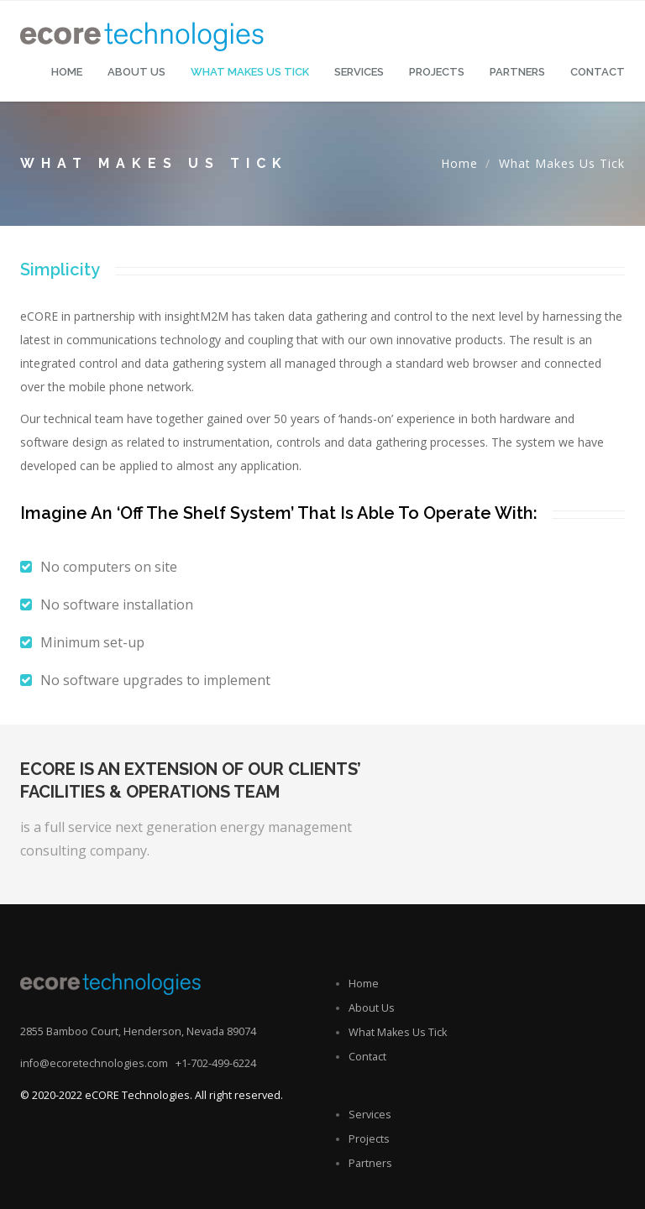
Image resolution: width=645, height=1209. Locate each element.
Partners (517, 71)
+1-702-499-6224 (216, 1063)
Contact (597, 71)
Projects (436, 71)
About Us (136, 71)
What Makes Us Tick (398, 1032)
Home (66, 71)
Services (359, 71)
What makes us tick (250, 71)
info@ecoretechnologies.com (94, 1063)
